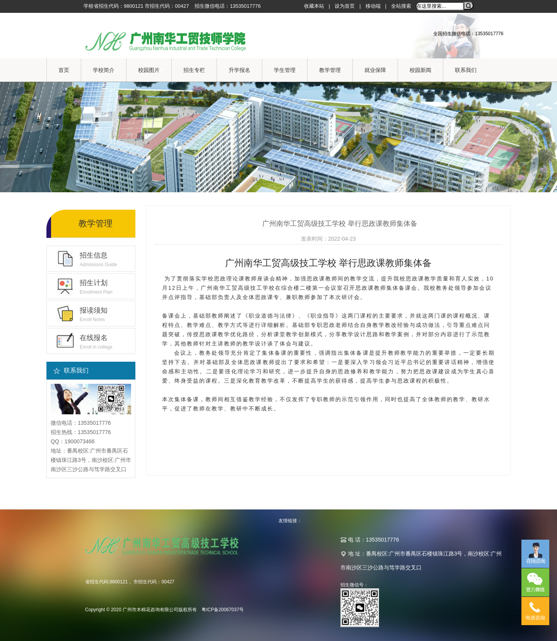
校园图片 (151, 70)
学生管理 (286, 70)
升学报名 (241, 70)
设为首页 (345, 6)
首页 (63, 70)
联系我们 (467, 70)
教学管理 (332, 70)
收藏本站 (314, 6)
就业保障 (377, 70)
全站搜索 (401, 6)
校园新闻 (422, 70)
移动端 (373, 6)
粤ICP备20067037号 (223, 609)
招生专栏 (196, 70)
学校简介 (105, 70)
